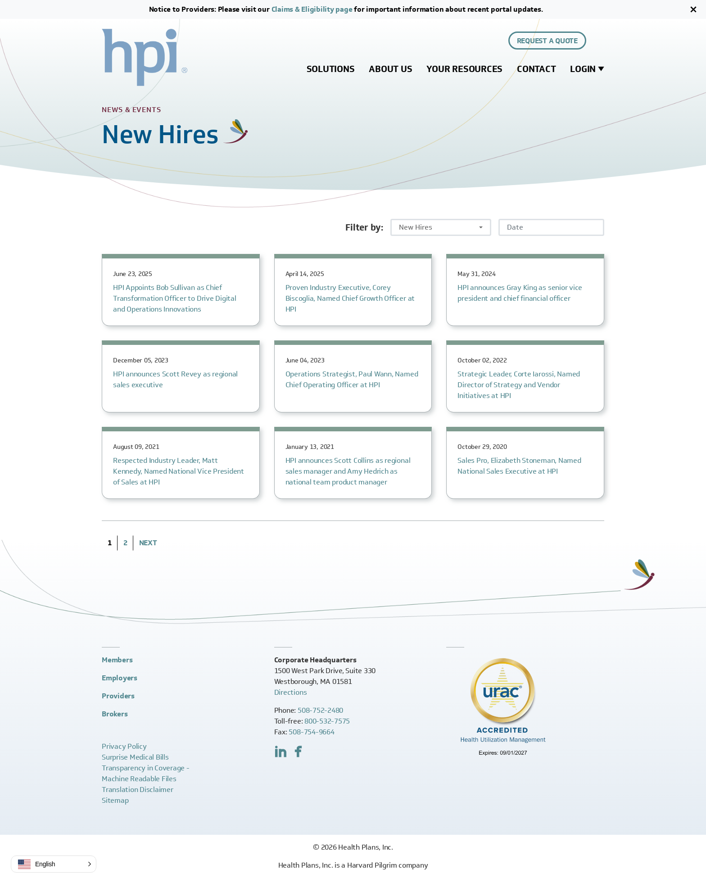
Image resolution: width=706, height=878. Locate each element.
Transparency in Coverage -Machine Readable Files (146, 773)
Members (117, 660)
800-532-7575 (327, 721)
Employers (119, 678)
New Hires (415, 227)
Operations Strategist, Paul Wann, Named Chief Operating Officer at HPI (351, 379)
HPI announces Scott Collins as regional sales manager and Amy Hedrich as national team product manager (348, 471)
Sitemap (115, 800)
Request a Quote (547, 41)
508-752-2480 (320, 710)
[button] (53, 864)
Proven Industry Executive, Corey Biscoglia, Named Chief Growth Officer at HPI (350, 298)
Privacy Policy (124, 746)
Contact (536, 69)
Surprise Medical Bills (135, 757)
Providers (118, 696)
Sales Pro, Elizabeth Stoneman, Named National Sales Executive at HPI (519, 465)
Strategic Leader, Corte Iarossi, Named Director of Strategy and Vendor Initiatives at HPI (518, 385)
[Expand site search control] (598, 40)
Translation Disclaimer (137, 789)
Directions (290, 692)
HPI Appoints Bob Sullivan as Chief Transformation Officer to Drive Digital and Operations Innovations (174, 298)
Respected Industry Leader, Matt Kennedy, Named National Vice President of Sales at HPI (178, 471)
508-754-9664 (311, 732)
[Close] (693, 9)
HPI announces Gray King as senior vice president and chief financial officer (519, 292)
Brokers (114, 714)
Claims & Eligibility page (312, 9)
